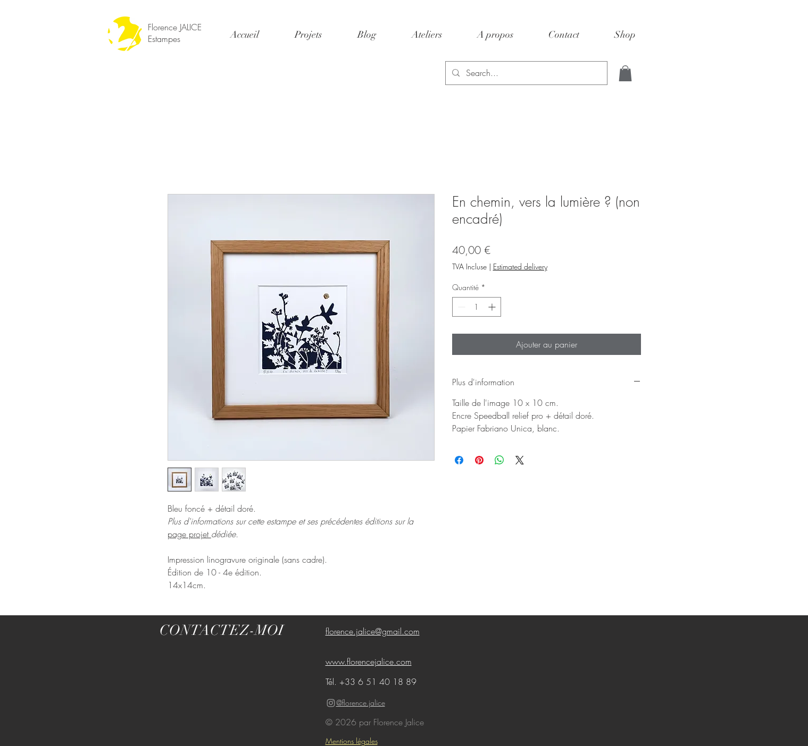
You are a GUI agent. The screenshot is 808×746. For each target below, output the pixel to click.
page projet (189, 534)
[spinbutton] (476, 307)
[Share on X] (519, 460)
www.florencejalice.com (369, 661)
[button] (625, 73)
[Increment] (492, 307)
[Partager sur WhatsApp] (499, 460)
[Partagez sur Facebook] (459, 460)
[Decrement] (460, 307)
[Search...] (525, 73)
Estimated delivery (520, 266)
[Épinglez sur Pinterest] (479, 460)
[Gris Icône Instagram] (331, 703)
